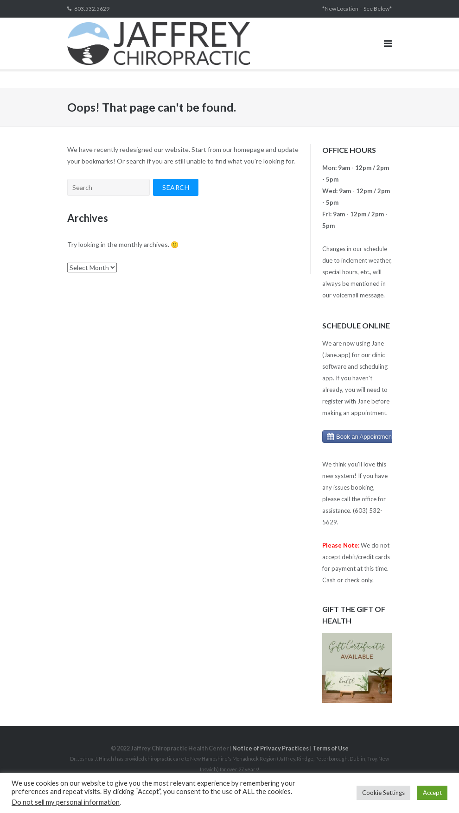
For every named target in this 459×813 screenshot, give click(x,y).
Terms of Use (330, 748)
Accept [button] (432, 792)
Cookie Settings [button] (383, 792)
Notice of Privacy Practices (270, 748)
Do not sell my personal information (66, 802)
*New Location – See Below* (357, 8)
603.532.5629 (91, 8)
